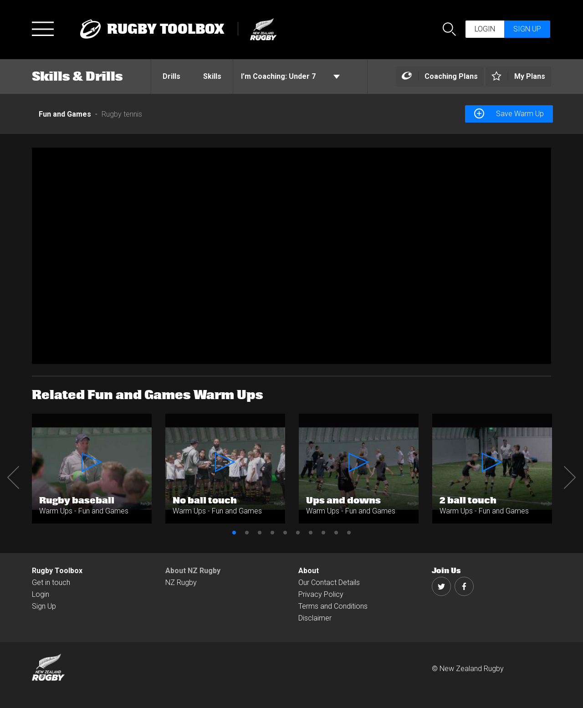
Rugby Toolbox (57, 570)
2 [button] (247, 532)
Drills (171, 76)
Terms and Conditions (333, 606)
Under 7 (290, 77)
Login (485, 29)
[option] (291, 256)
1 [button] (234, 532)
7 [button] (310, 532)
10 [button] (349, 532)
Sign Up (44, 606)
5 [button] (285, 532)
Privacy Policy (320, 594)
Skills (212, 76)
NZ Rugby (181, 582)
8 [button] (323, 532)
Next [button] (569, 477)
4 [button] (272, 532)
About (308, 570)
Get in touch (51, 582)
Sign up (527, 29)
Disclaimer (315, 618)
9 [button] (336, 532)
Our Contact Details (329, 582)
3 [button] (259, 532)
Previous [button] (13, 477)
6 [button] (298, 532)
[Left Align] (440, 77)
